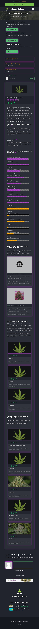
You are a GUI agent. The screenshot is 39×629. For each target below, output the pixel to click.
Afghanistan (12, 121)
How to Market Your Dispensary (22, 608)
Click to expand (9, 59)
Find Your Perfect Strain (19, 4)
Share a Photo (13, 51)
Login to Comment (19, 570)
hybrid (18, 113)
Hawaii (17, 121)
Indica (24, 16)
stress (30, 116)
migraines (11, 118)
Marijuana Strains (17, 16)
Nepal (22, 121)
